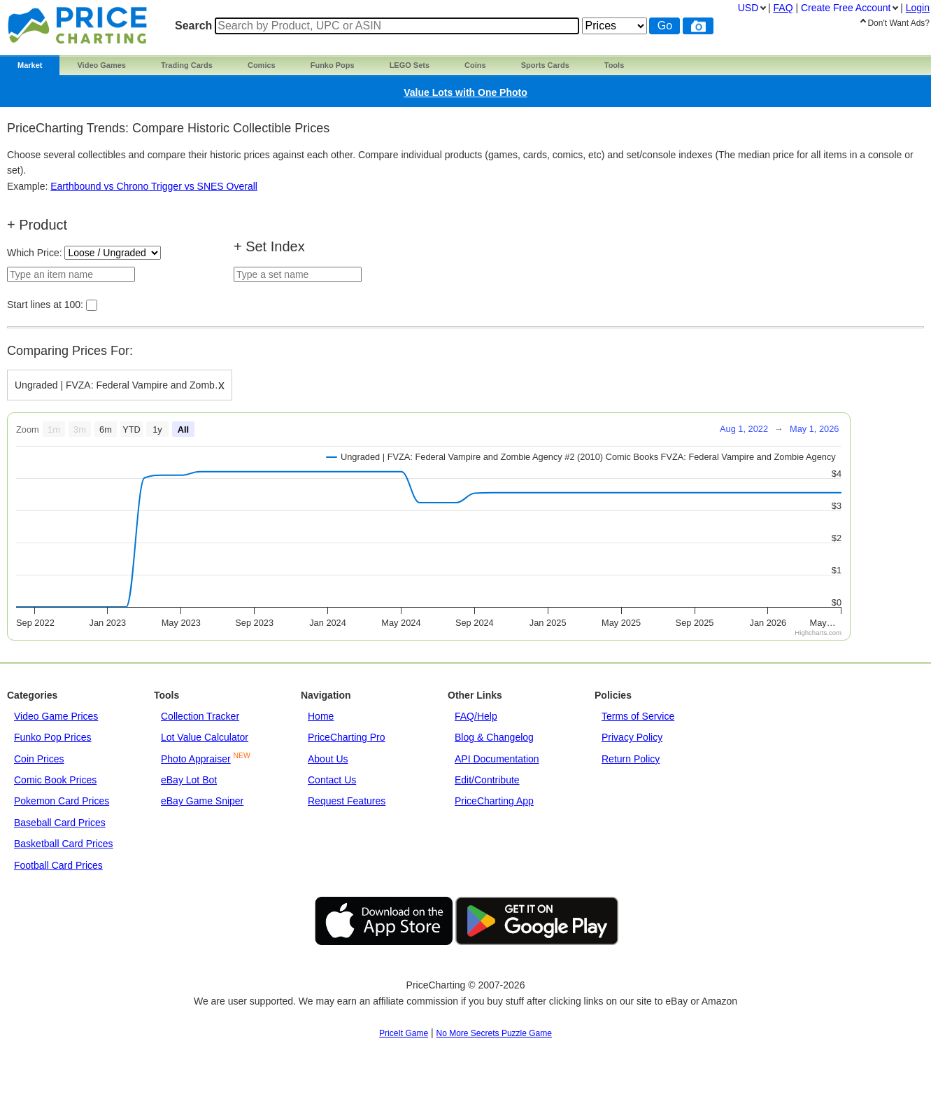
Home (321, 716)
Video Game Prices (56, 716)
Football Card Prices (58, 865)
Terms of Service (638, 716)
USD (748, 7)
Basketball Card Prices (63, 843)
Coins (475, 65)
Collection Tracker (200, 716)
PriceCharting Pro (346, 737)
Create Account (845, 7)
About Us (328, 758)
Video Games (101, 65)
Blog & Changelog (494, 737)
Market (29, 65)
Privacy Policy (632, 737)
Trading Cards (187, 65)
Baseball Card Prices (60, 822)
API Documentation (497, 758)
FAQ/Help (476, 716)
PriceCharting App (494, 800)
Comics (262, 65)
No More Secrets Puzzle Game (494, 1033)
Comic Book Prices (55, 779)
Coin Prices (39, 758)
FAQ (783, 7)
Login (918, 7)
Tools (614, 65)
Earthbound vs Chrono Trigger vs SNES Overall (153, 186)
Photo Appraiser (196, 758)
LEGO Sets (409, 65)
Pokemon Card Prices (61, 800)
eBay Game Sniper (202, 800)
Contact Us (332, 779)
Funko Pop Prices (53, 737)
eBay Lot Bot (189, 779)
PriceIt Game (403, 1033)
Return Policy (631, 758)
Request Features (346, 800)
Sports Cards (545, 65)
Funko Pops (333, 65)
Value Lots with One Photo (465, 92)
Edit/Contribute (487, 779)
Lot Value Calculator (204, 737)
